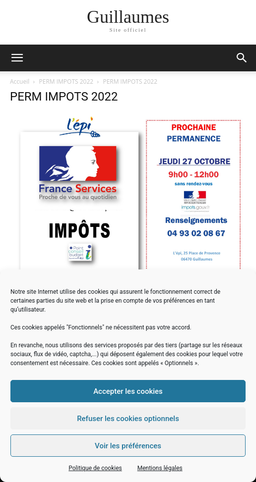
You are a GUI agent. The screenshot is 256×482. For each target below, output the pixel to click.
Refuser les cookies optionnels (128, 418)
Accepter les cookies (128, 391)
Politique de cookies (95, 468)
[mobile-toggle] (17, 58)
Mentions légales (160, 468)
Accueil (19, 81)
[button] (242, 58)
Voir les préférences (128, 445)
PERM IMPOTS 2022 (66, 81)
